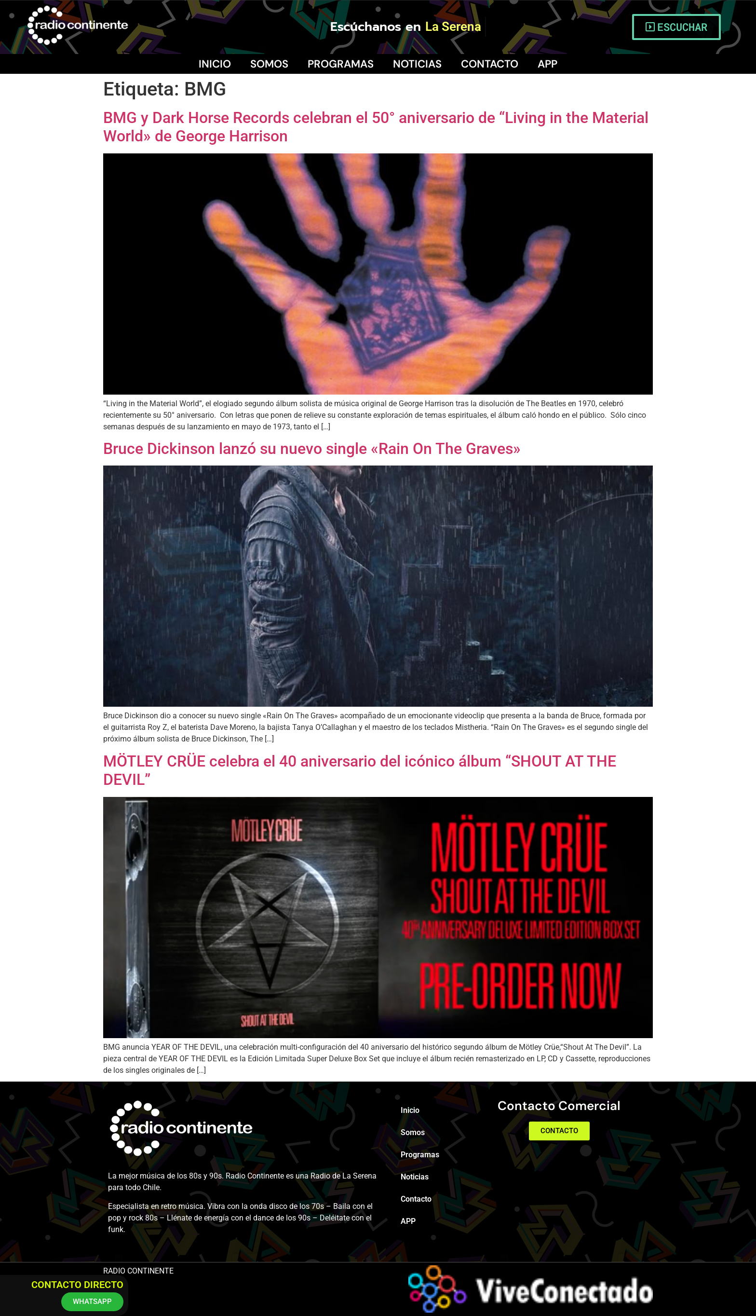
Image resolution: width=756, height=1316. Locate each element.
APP (547, 64)
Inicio (215, 64)
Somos (269, 64)
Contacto (489, 64)
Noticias (417, 64)
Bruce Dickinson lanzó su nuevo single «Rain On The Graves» (312, 448)
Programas (341, 64)
